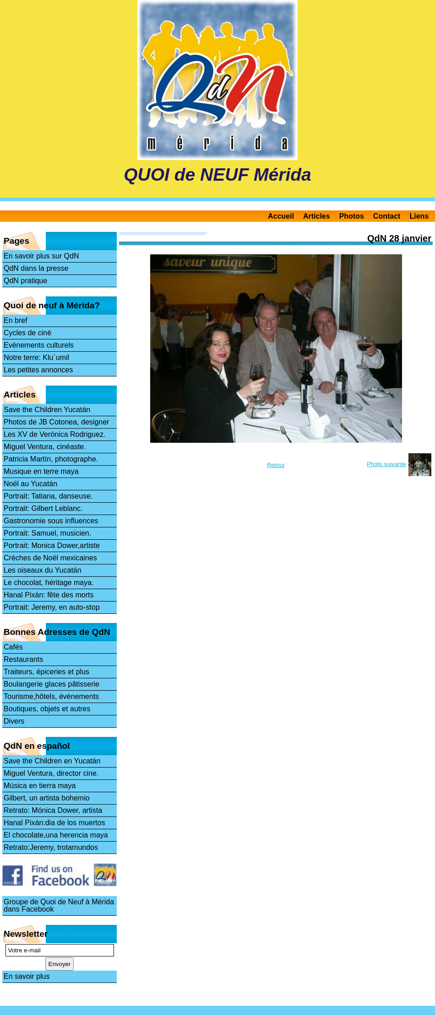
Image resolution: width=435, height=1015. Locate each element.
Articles (316, 216)
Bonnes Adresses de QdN (57, 632)
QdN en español (37, 746)
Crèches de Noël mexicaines (50, 558)
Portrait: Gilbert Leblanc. (43, 508)
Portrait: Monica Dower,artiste (52, 545)
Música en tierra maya (40, 785)
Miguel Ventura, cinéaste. (45, 447)
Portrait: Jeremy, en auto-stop (52, 607)
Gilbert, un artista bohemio (47, 798)
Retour (276, 465)
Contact (387, 216)
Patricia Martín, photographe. (51, 459)
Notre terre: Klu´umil (36, 357)
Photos (351, 216)
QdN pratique (25, 281)
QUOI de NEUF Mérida (217, 174)
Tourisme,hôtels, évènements (51, 696)
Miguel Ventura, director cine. (51, 773)
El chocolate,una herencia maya (56, 835)
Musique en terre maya (41, 471)
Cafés (13, 647)
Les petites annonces (38, 370)
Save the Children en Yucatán (52, 761)
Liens (419, 216)
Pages (16, 241)
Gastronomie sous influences (51, 521)
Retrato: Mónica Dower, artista (53, 810)
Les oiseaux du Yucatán (43, 570)
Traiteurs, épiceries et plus (46, 672)
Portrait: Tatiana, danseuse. (48, 496)
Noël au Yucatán (30, 484)
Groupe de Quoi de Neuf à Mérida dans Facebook (59, 905)
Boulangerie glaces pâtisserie (51, 684)
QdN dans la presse (36, 268)
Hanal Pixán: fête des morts (49, 595)
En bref (15, 320)
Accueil (281, 216)
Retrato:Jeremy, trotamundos (51, 847)
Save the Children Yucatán (47, 410)
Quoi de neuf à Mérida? (52, 305)
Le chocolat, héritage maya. (49, 582)
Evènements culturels (39, 345)
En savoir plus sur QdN (41, 256)
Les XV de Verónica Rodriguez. (54, 434)
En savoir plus (27, 976)
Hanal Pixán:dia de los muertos (54, 823)
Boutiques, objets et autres (47, 709)
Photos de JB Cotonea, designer (56, 422)
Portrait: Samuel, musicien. (47, 533)
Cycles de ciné (27, 333)
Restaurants (23, 659)
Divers (14, 721)
